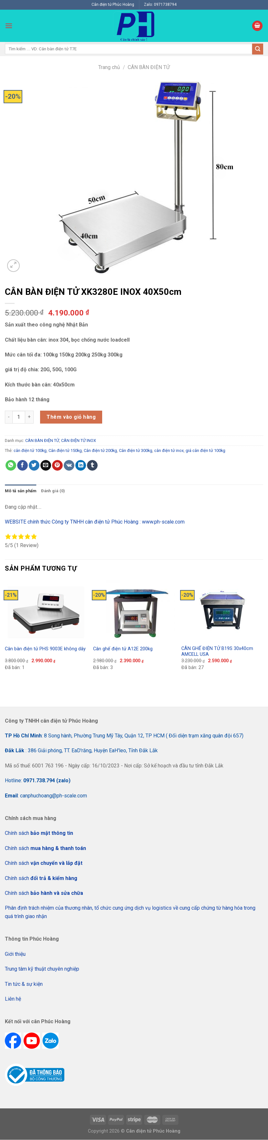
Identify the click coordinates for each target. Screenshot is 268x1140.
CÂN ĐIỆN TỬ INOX (78, 440)
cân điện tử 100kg (30, 450)
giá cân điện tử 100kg (205, 450)
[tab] (21, 491)
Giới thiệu (15, 954)
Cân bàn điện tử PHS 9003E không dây (45, 649)
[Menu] (9, 26)
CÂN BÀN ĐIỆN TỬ (149, 67)
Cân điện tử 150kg (65, 450)
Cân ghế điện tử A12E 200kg (123, 649)
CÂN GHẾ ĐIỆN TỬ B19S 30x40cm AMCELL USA (217, 651)
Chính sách (39, 833)
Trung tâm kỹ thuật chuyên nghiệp (42, 969)
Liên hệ (13, 999)
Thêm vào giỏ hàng (71, 417)
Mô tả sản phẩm (21, 490)
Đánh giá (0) (53, 490)
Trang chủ (109, 67)
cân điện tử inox (169, 450)
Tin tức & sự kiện (24, 984)
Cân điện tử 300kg (135, 450)
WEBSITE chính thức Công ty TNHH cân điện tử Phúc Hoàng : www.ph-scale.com (95, 522)
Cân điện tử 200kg (100, 450)
